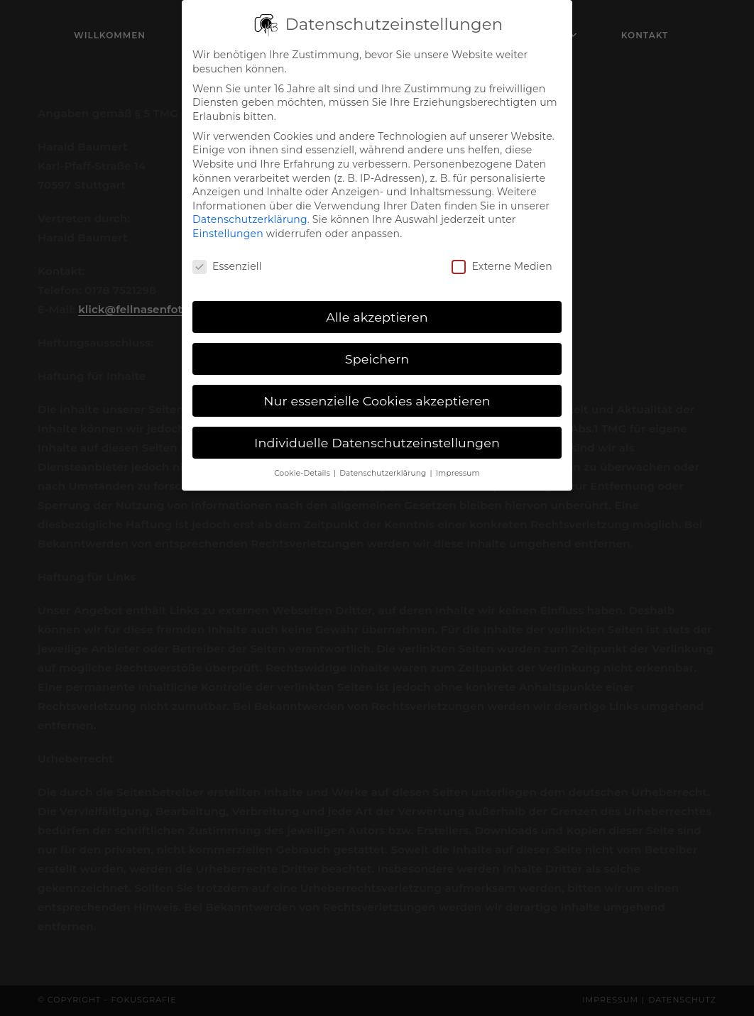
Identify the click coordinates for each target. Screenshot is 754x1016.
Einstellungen (227, 225)
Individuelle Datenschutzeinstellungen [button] (377, 434)
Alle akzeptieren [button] (377, 308)
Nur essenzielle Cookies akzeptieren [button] (377, 392)
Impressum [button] (458, 464)
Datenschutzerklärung (249, 211)
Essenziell (227, 258)
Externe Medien (502, 258)
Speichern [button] (377, 350)
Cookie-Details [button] (303, 464)
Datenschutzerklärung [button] (383, 464)
